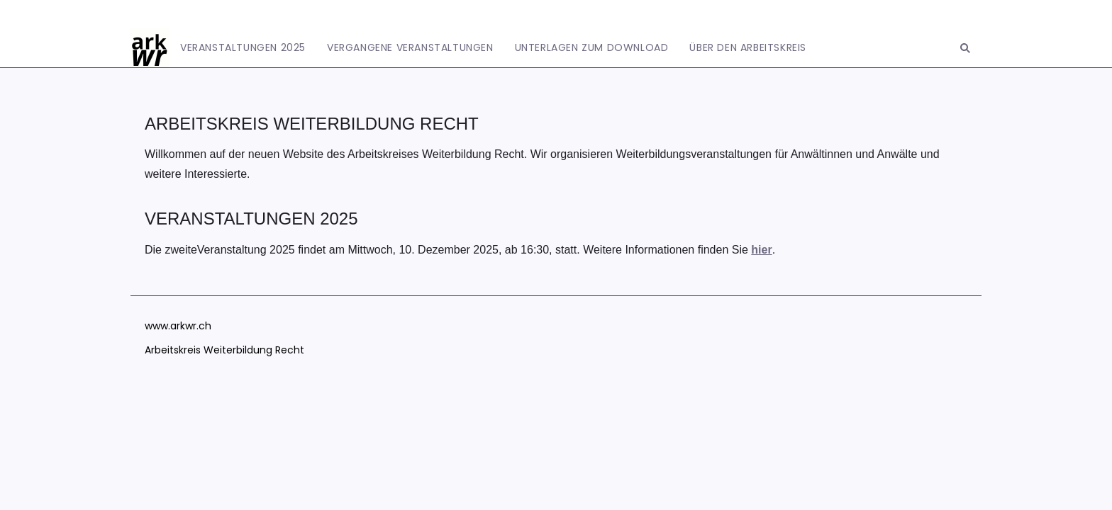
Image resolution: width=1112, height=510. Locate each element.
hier (761, 250)
